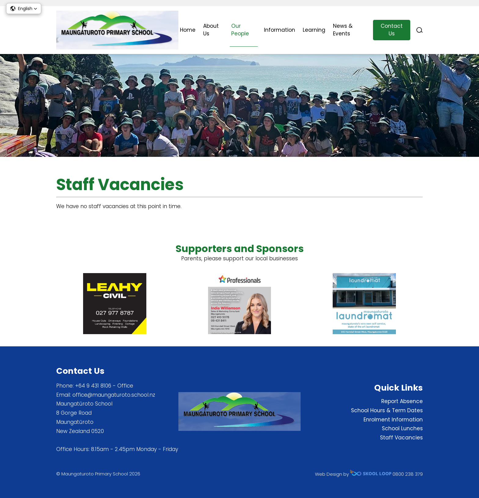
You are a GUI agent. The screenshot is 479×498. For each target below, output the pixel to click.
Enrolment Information (393, 419)
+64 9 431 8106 (93, 385)
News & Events (343, 30)
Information (279, 30)
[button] (23, 8)
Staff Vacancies (401, 437)
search (419, 30)
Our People (240, 30)
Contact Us (392, 30)
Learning (314, 30)
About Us (211, 30)
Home (188, 30)
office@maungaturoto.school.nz (113, 395)
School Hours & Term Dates (387, 410)
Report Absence (402, 401)
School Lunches (402, 428)
